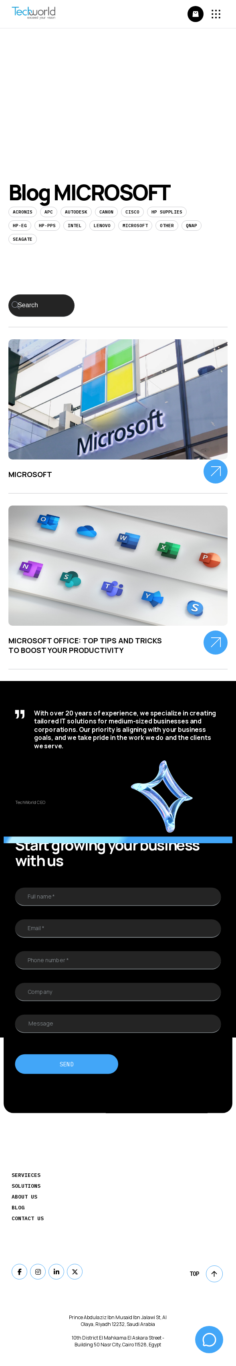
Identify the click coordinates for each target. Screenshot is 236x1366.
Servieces (26, 1175)
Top (206, 1273)
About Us (24, 1196)
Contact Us (28, 1218)
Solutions (26, 1186)
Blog (18, 1207)
